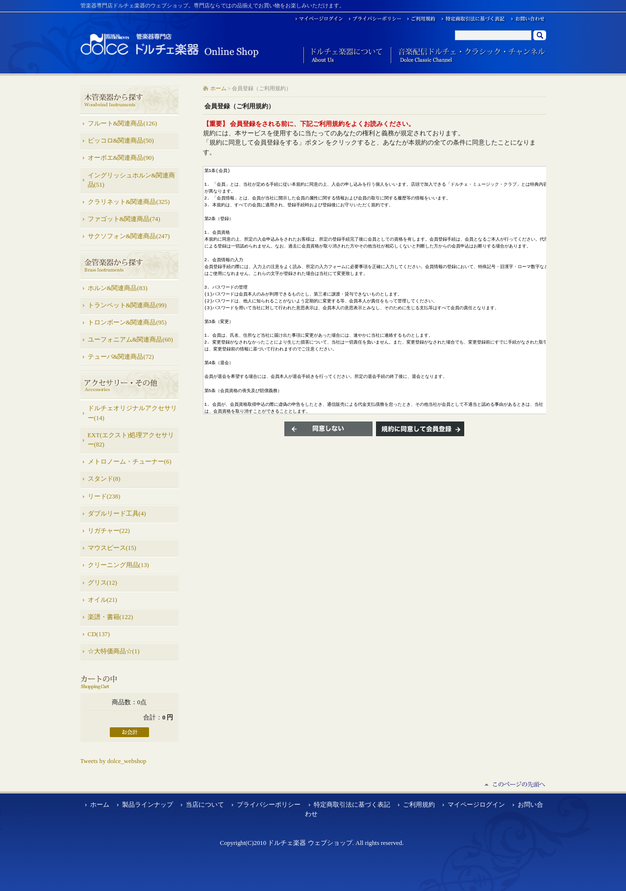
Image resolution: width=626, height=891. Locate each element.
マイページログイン (476, 804)
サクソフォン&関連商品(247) (129, 236)
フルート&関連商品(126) (122, 123)
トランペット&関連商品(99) (127, 305)
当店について (205, 804)
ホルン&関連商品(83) (118, 288)
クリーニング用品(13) (118, 565)
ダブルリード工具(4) (117, 513)
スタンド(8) (104, 478)
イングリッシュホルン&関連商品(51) (131, 180)
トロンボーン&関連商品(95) (127, 322)
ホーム (218, 88)
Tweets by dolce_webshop (113, 761)
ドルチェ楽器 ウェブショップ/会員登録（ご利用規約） (169, 45)
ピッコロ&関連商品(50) (121, 140)
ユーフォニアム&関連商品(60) (130, 339)
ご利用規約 (419, 804)
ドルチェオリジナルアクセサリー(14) (132, 413)
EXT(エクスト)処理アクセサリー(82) (131, 440)
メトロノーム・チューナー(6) (130, 461)
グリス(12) (102, 582)
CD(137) (99, 634)
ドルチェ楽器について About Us (343, 55)
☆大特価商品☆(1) (114, 651)
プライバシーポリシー (268, 804)
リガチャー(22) (109, 530)
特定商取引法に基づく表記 (352, 804)
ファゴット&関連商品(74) (124, 219)
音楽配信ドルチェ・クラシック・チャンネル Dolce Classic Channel (468, 55)
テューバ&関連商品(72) (121, 356)
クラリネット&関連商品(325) (129, 201)
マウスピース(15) (112, 547)
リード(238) (104, 496)
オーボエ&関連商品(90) (121, 157)
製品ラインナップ (147, 804)
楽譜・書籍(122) (110, 617)
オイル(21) (102, 599)
